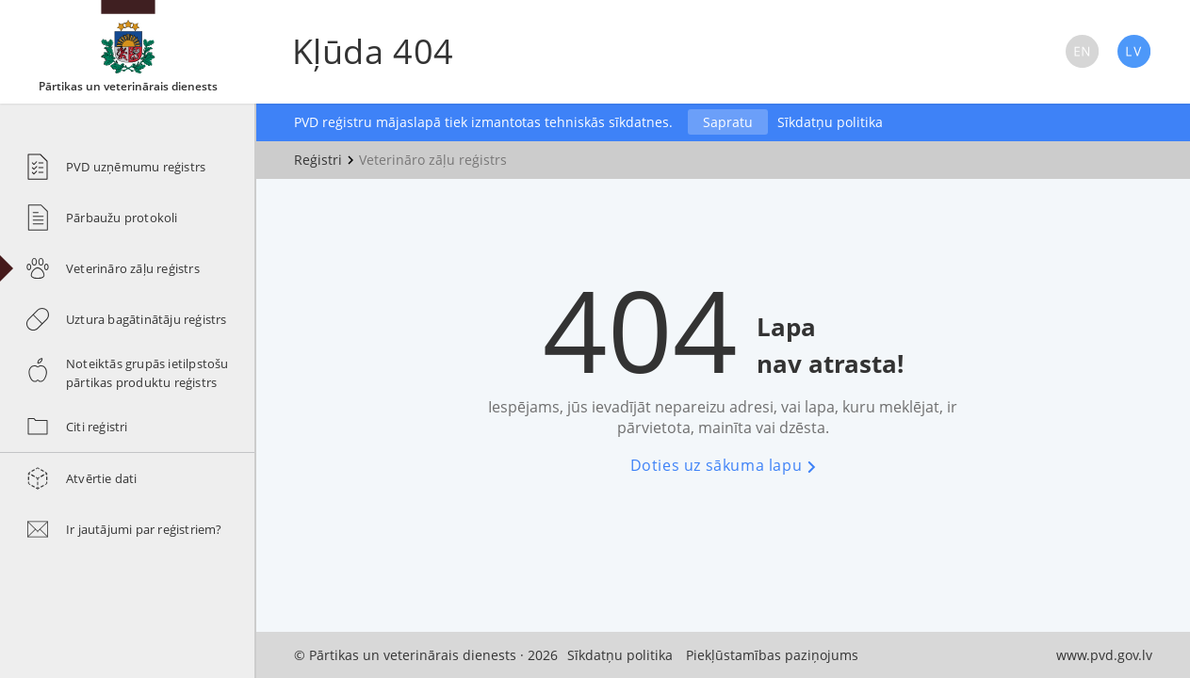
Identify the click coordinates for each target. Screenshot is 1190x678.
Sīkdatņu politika (830, 122)
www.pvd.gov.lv (1104, 655)
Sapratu (728, 122)
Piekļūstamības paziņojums (772, 655)
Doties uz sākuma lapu (723, 465)
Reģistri (318, 160)
